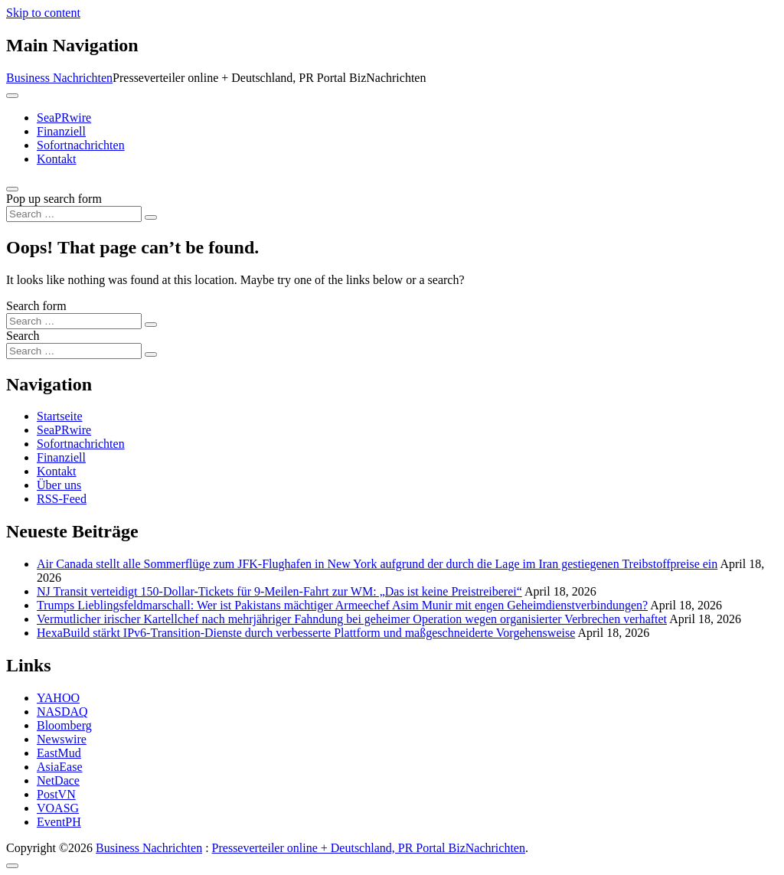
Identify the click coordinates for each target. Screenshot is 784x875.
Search (23, 335)
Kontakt (57, 158)
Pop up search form (54, 198)
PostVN (56, 794)
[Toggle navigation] (12, 95)
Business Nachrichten (59, 77)
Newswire (62, 739)
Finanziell (61, 131)
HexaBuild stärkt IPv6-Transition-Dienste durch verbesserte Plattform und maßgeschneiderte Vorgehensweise (306, 632)
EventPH (59, 821)
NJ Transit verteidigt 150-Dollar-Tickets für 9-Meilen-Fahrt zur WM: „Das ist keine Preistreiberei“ (279, 591)
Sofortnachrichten (81, 145)
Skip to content (43, 12)
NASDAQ (62, 711)
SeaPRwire (64, 117)
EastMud (59, 752)
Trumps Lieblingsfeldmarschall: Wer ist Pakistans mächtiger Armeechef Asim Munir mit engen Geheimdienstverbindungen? (342, 605)
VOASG (58, 808)
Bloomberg (64, 725)
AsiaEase (60, 766)
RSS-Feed (62, 498)
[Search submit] (151, 217)
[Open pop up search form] (12, 189)
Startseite (60, 416)
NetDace (58, 780)
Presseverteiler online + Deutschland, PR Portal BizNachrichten (368, 847)
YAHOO (58, 697)
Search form (36, 305)
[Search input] (74, 214)
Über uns (59, 484)
